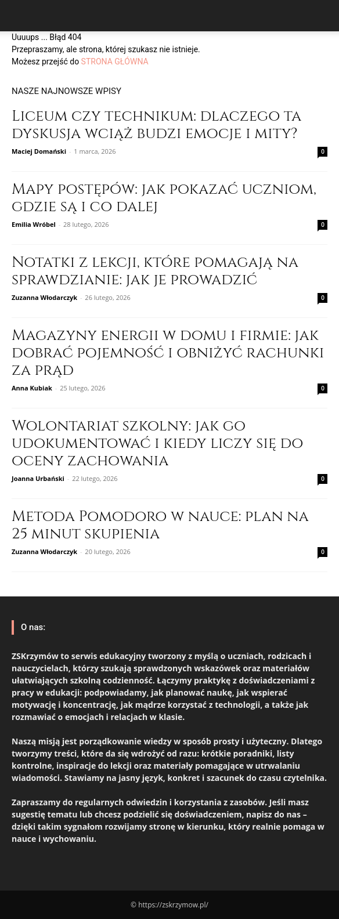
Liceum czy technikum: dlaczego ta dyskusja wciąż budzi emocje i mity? (156, 125)
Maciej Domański (39, 151)
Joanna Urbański (38, 478)
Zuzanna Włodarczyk (44, 297)
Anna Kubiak (32, 387)
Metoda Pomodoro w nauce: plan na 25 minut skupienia (160, 525)
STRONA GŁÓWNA (115, 61)
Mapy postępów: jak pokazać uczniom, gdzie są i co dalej (164, 198)
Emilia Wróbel (34, 224)
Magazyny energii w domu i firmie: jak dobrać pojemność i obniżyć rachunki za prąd (168, 353)
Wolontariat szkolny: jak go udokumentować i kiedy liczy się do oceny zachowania (157, 443)
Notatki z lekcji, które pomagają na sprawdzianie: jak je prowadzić (155, 271)
